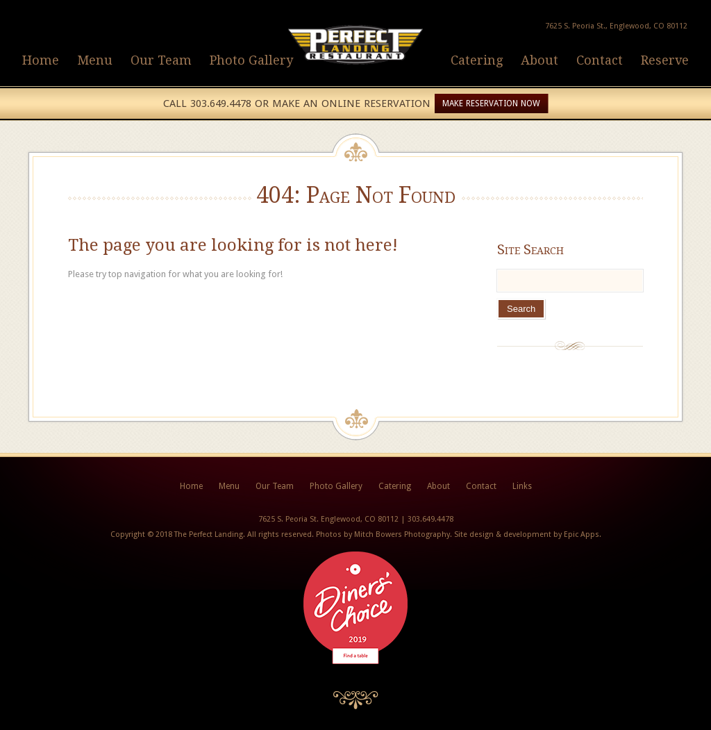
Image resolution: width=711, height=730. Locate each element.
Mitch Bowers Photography (402, 534)
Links (522, 486)
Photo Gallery (251, 60)
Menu (94, 60)
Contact (599, 60)
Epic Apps (581, 534)
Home (40, 60)
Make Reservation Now (491, 103)
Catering (477, 60)
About (539, 60)
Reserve (665, 60)
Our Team (161, 60)
